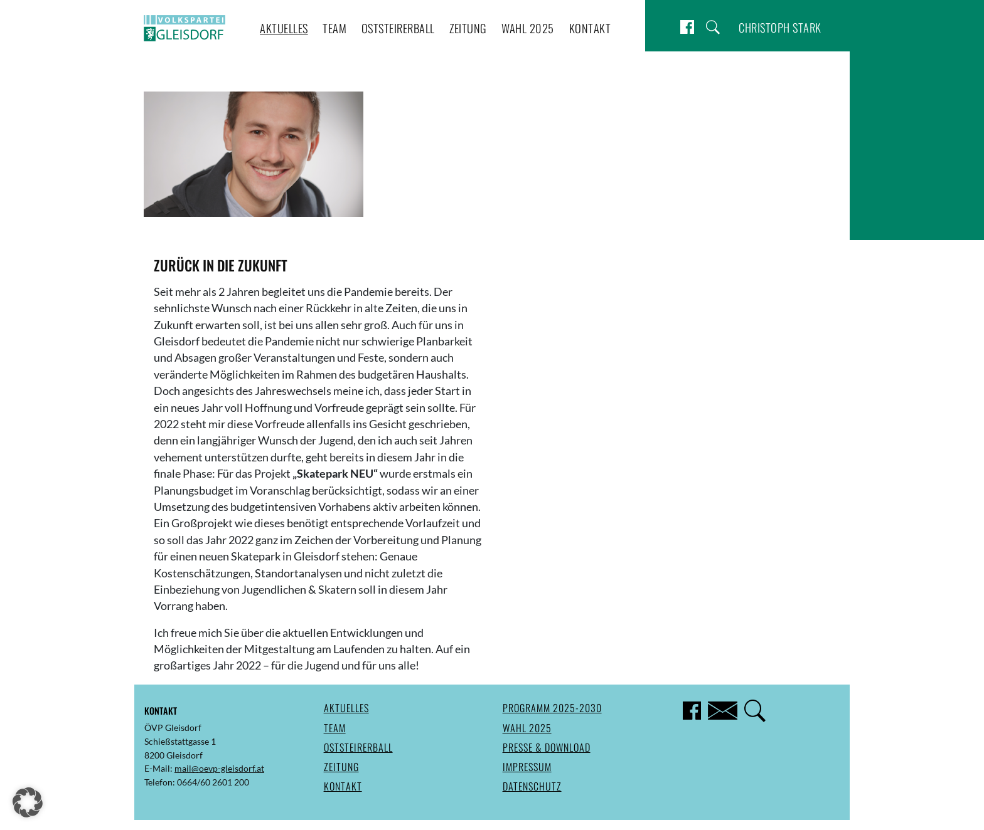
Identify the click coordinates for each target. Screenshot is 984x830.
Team (334, 27)
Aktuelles (284, 27)
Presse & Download (547, 747)
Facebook (687, 27)
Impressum (527, 766)
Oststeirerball (398, 27)
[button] (27, 802)
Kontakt (590, 27)
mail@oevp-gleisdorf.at (219, 768)
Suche (713, 27)
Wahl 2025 (527, 27)
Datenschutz (532, 786)
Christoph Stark (780, 27)
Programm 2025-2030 (552, 707)
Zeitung (468, 27)
